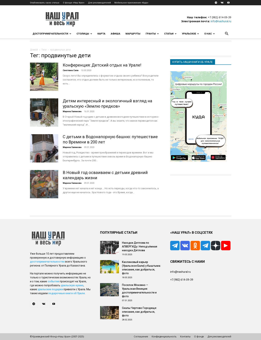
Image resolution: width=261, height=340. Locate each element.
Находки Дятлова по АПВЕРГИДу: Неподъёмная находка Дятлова (139, 246)
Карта (101, 33)
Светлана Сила (70, 70)
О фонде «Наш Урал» (73, 3)
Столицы (84, 33)
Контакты (185, 336)
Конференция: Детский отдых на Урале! (102, 65)
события (53, 281)
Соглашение (141, 336)
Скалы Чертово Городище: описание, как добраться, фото (139, 311)
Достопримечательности (52, 33)
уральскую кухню (72, 285)
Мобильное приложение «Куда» (131, 3)
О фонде (199, 336)
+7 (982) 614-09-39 (219, 17)
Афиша (115, 33)
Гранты (152, 33)
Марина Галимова (72, 111)
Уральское (190, 33)
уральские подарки (50, 289)
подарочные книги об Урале (66, 293)
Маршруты (133, 33)
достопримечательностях (47, 261)
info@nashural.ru (221, 21)
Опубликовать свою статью (44, 3)
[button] (226, 34)
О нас (209, 33)
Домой (34, 49)
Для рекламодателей (99, 3)
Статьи (170, 33)
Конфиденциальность (164, 336)
